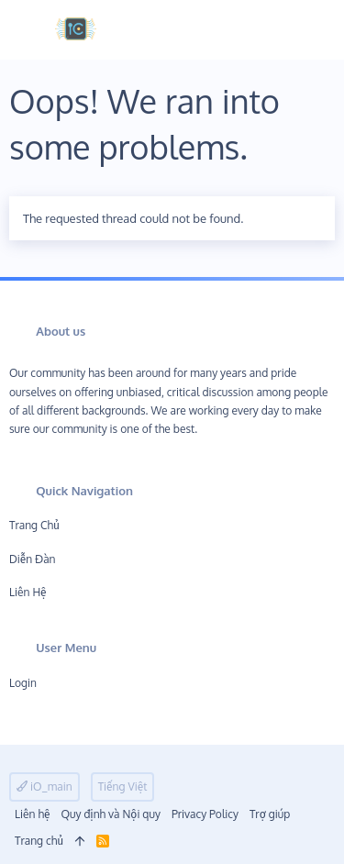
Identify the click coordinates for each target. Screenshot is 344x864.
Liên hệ (28, 592)
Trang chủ (34, 525)
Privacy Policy (205, 814)
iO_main (44, 786)
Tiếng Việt (123, 786)
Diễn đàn (32, 559)
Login (23, 683)
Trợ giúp (270, 814)
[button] (29, 30)
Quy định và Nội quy (110, 814)
